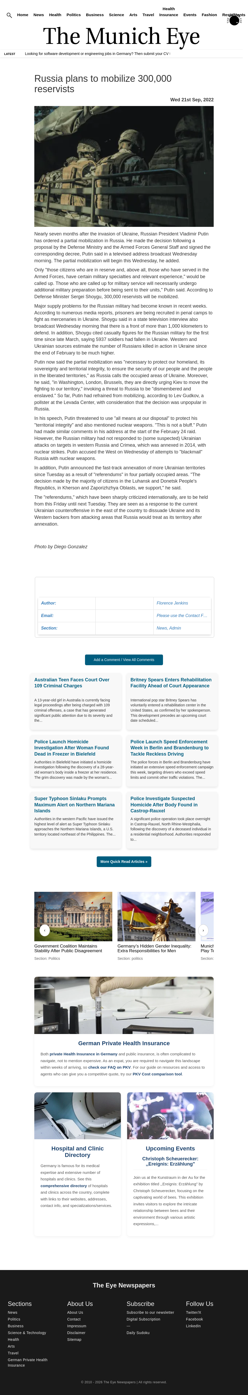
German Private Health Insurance (124, 1043)
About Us (75, 1312)
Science (116, 15)
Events (189, 15)
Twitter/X (193, 1312)
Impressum (77, 1326)
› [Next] (203, 930)
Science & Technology (27, 1333)
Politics (74, 15)
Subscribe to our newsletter (150, 1312)
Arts (133, 15)
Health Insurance (168, 12)
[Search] (9, 15)
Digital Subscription (143, 1319)
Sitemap (74, 1339)
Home (22, 15)
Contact (74, 1319)
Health (55, 15)
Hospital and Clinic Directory (77, 1151)
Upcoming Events (170, 1148)
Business (95, 15)
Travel (148, 15)
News (39, 15)
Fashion (209, 15)
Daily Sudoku (138, 1333)
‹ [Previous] (44, 930)
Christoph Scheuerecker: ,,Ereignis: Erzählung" (170, 1161)
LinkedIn (193, 1326)
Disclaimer (76, 1333)
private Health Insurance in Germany (84, 1054)
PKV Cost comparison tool (157, 1074)
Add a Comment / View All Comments (124, 660)
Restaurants (233, 15)
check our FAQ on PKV (109, 1067)
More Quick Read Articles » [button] (124, 862)
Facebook (194, 1319)
